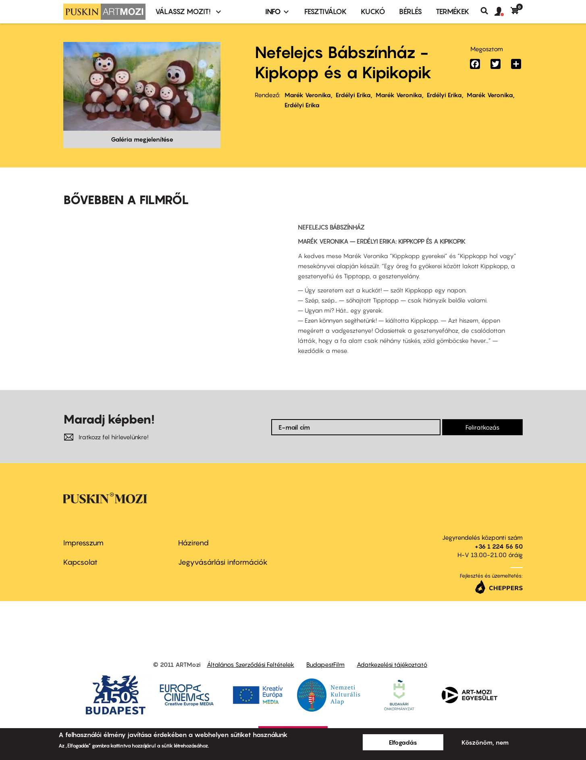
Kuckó (373, 11)
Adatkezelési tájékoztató (392, 664)
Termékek (453, 11)
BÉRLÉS (410, 11)
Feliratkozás (482, 427)
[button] (503, 11)
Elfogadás (403, 742)
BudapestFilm (325, 664)
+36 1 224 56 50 (499, 546)
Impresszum (83, 543)
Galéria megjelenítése (142, 139)
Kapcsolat (80, 562)
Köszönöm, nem (485, 742)
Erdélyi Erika (353, 94)
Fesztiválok (325, 11)
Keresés (487, 11)
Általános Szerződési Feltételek (250, 664)
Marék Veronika (308, 94)
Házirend (193, 543)
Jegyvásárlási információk (223, 562)
